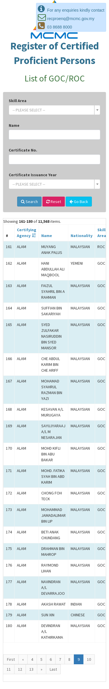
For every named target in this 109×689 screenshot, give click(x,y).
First (11, 659)
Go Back (78, 201)
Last (53, 669)
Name (14, 125)
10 (89, 659)
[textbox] (52, 110)
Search (29, 201)
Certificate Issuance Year (33, 174)
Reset (53, 201)
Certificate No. (23, 150)
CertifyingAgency (26, 232)
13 (31, 669)
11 (9, 669)
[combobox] (54, 110)
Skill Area (17, 100)
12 (20, 669)
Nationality (81, 235)
